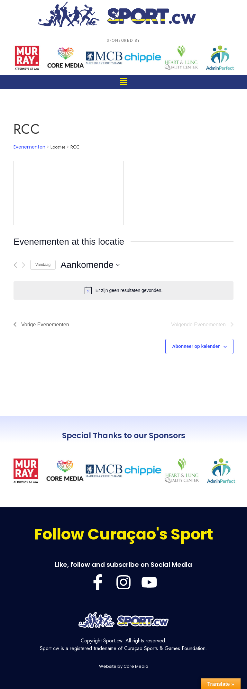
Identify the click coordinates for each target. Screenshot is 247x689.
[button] (123, 82)
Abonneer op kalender (196, 346)
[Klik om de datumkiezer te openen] (90, 264)
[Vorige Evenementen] (15, 265)
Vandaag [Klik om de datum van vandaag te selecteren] (42, 264)
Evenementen (29, 147)
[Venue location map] (68, 193)
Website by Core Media (123, 666)
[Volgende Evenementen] (23, 265)
